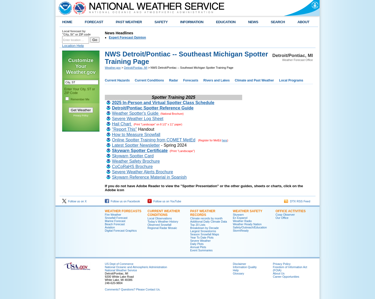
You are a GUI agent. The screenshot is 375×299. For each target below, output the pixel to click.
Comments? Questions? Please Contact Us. (132, 289)
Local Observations (159, 218)
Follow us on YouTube (164, 201)
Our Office (282, 217)
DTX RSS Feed (297, 201)
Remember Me (80, 99)
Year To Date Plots (202, 237)
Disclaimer (239, 263)
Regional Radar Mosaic (162, 228)
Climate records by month (206, 218)
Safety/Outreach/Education (250, 227)
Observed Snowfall (159, 224)
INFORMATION (192, 22)
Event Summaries (201, 250)
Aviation (110, 227)
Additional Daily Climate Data (208, 221)
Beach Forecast (115, 224)
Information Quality (245, 267)
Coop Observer (285, 214)
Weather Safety (247, 211)
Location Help (73, 46)
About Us (279, 273)
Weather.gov (113, 67)
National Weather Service (121, 270)
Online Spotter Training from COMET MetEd (154, 140)
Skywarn (238, 214)
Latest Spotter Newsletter (136, 145)
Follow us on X (74, 201)
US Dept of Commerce (119, 263)
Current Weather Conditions (163, 213)
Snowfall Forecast (116, 217)
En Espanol (240, 217)
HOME (67, 22)
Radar (173, 80)
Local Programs (291, 80)
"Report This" (124, 129)
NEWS (253, 22)
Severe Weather (200, 240)
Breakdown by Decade (204, 228)
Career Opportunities (286, 276)
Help (236, 270)
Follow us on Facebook (122, 201)
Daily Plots (197, 243)
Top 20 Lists (197, 224)
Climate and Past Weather (254, 80)
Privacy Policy (80, 115)
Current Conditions (149, 80)
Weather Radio (242, 221)
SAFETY (160, 22)
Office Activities (291, 211)
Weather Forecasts (123, 211)
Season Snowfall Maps (204, 234)
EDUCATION (226, 22)
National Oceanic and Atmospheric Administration (136, 267)
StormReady (241, 230)
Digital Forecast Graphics (121, 230)
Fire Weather (113, 214)
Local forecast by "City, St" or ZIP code (76, 33)
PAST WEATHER (129, 22)
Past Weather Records (202, 213)
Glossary (238, 273)
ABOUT (303, 22)
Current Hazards (117, 80)
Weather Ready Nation (247, 224)
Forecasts (190, 80)
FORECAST (94, 22)
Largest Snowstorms (203, 231)
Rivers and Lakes (216, 80)
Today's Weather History (162, 221)
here (224, 140)
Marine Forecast (115, 221)
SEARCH (278, 22)
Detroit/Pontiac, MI (135, 67)
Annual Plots (198, 247)
